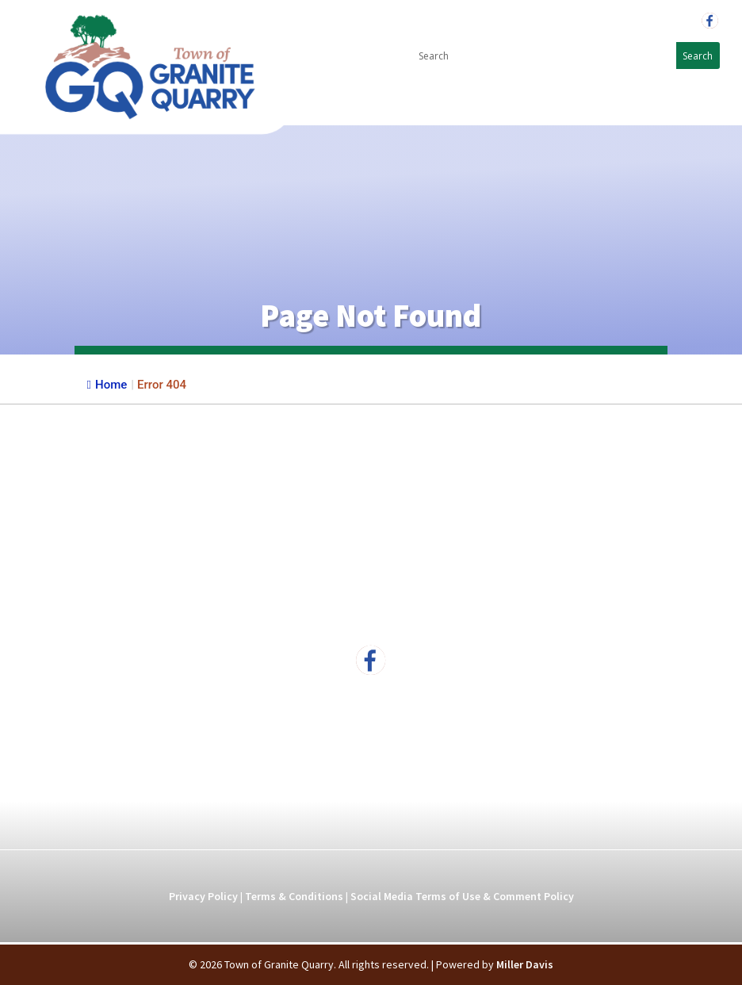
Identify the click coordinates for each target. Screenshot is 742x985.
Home (107, 385)
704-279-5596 (648, 20)
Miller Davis (524, 964)
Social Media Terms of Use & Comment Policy (462, 896)
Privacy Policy (203, 896)
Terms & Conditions (294, 896)
